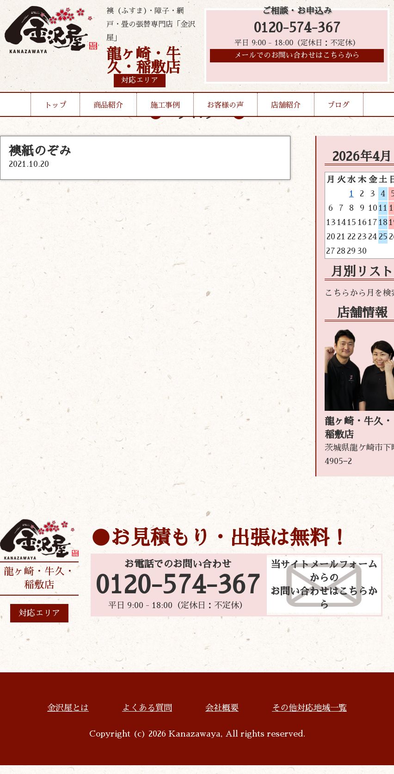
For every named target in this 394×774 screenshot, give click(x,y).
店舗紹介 (286, 105)
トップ (55, 105)
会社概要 (222, 708)
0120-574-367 (297, 29)
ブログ (338, 105)
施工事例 (165, 105)
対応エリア (39, 613)
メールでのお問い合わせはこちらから (297, 57)
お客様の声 (225, 105)
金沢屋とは (68, 708)
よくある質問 (147, 708)
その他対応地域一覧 (309, 708)
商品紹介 (108, 105)
